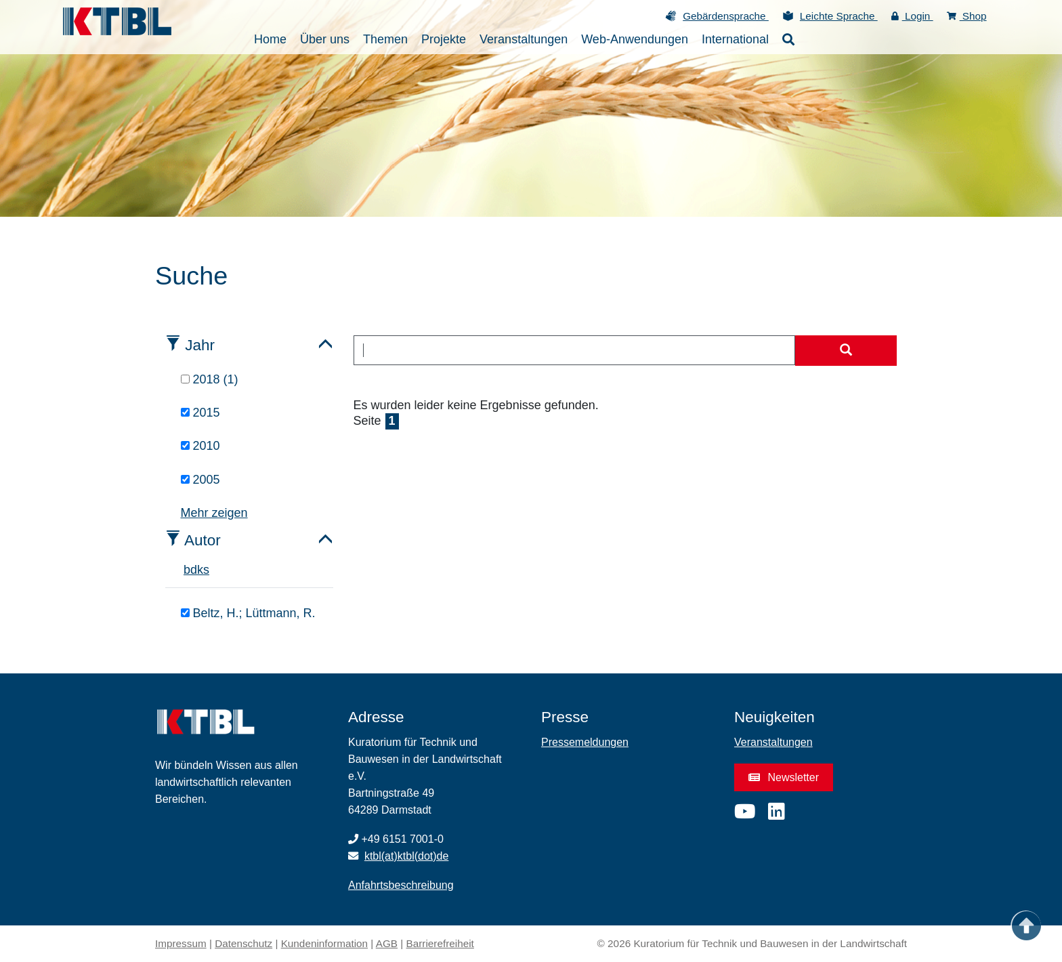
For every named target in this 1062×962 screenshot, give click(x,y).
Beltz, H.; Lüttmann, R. (248, 613)
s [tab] (206, 570)
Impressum (181, 943)
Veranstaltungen (773, 742)
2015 (200, 412)
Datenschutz (243, 943)
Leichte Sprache (839, 16)
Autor (202, 540)
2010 (200, 446)
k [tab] (200, 570)
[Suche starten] (846, 351)
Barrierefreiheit (440, 943)
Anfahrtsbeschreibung (401, 885)
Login (912, 16)
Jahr (200, 345)
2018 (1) (209, 379)
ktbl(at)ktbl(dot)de (406, 856)
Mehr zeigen (214, 513)
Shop (967, 16)
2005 (200, 479)
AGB (387, 943)
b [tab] (187, 570)
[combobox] (575, 350)
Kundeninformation (324, 943)
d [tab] (193, 570)
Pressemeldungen (585, 742)
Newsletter (783, 777)
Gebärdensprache (726, 16)
